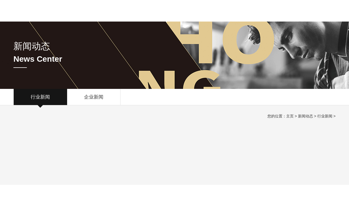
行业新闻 (40, 99)
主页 (290, 116)
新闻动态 (305, 116)
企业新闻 (93, 99)
